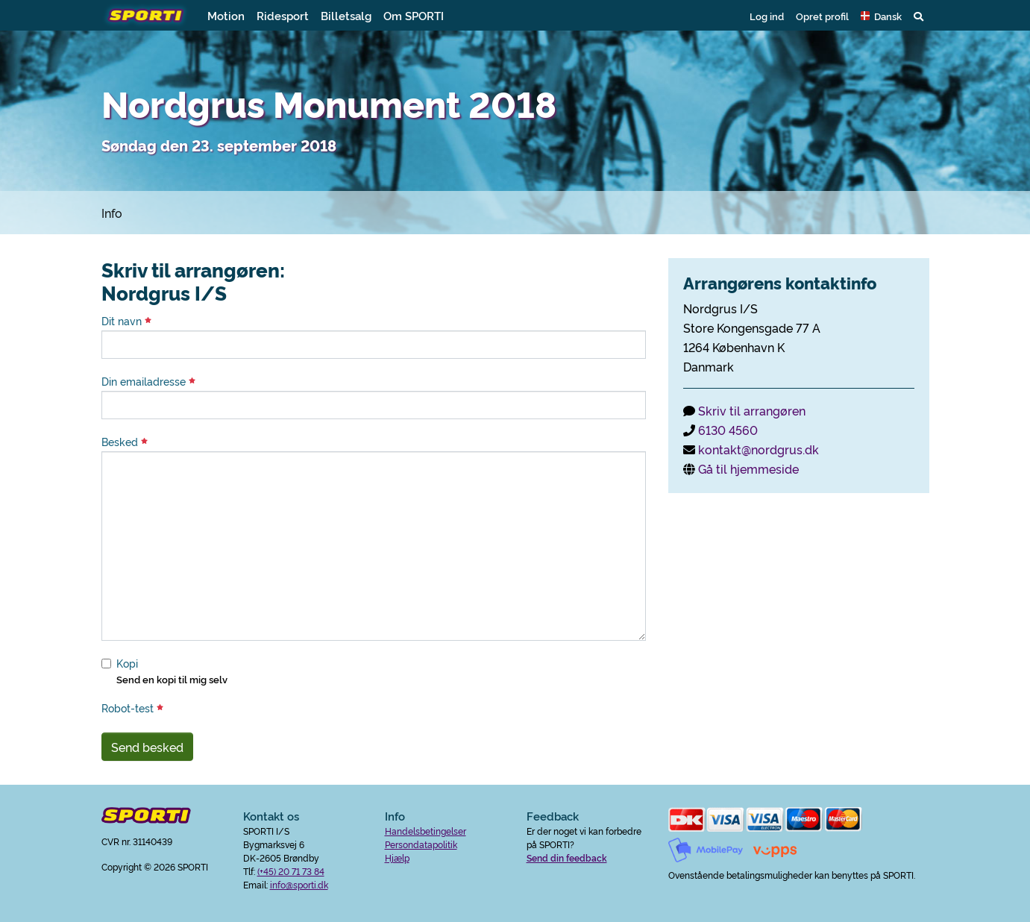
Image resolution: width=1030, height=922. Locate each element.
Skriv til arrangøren (752, 410)
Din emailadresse (148, 381)
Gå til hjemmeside (748, 468)
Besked (124, 441)
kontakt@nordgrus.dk (758, 449)
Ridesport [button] (283, 15)
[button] (881, 15)
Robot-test (132, 707)
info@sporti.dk (299, 884)
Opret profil (822, 15)
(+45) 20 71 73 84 (290, 871)
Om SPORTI (413, 15)
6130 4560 (728, 429)
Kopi (127, 663)
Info (111, 212)
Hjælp (397, 857)
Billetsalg (346, 15)
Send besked (147, 746)
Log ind (767, 15)
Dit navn (126, 320)
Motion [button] (226, 15)
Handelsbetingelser (425, 830)
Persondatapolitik (421, 844)
